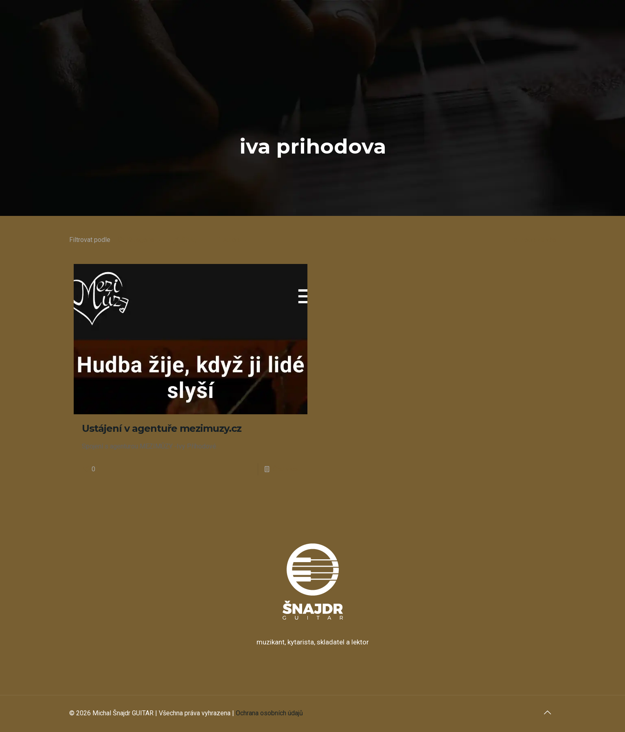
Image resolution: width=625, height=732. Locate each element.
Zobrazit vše (533, 240)
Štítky (188, 240)
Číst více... (287, 469)
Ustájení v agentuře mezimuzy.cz (161, 428)
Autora (232, 240)
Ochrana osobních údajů (269, 713)
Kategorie (140, 240)
